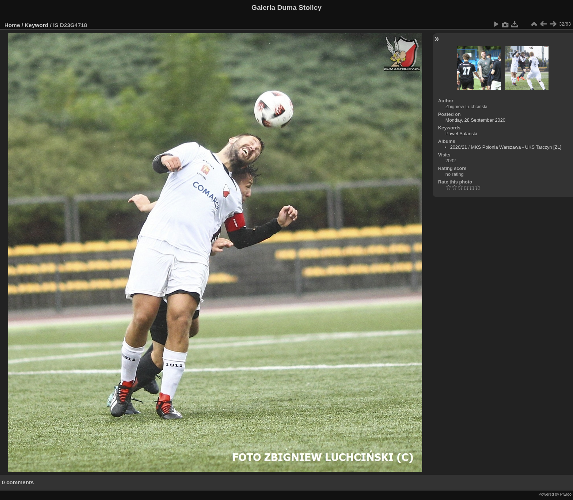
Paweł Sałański (461, 133)
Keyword (37, 25)
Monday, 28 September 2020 (475, 120)
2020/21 (458, 147)
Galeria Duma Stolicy (286, 7)
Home (12, 25)
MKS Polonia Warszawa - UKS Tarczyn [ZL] (516, 147)
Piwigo (566, 494)
